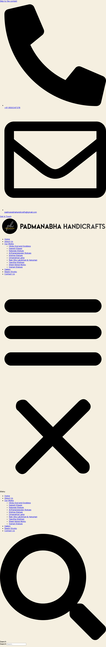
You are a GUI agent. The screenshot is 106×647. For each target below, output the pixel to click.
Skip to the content (8, 1)
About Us (8, 241)
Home (7, 239)
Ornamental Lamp (17, 258)
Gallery (7, 269)
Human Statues (16, 267)
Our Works (9, 244)
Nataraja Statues (16, 251)
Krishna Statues (16, 255)
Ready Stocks (10, 272)
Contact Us (9, 274)
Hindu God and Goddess (20, 246)
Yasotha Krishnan (16, 262)
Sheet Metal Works (17, 265)
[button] (53, 385)
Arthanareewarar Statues (20, 253)
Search (3, 644)
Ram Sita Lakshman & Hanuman (23, 260)
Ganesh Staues (15, 248)
